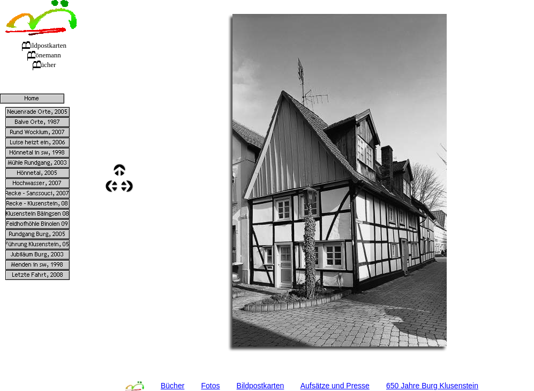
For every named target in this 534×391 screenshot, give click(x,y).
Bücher (172, 385)
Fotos (210, 385)
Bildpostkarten (260, 385)
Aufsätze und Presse (335, 385)
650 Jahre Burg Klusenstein (432, 385)
